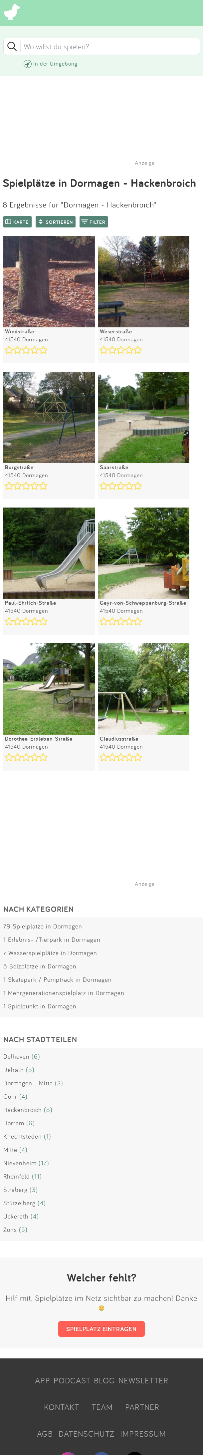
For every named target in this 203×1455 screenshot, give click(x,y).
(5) (30, 1070)
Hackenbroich (22, 1110)
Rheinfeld (16, 1176)
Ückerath (16, 1216)
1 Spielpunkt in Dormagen (40, 1006)
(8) (48, 1110)
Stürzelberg (19, 1203)
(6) (36, 1056)
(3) (34, 1190)
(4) (23, 1096)
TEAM (102, 1407)
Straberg (15, 1190)
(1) (47, 1136)
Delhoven (16, 1056)
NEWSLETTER (143, 1380)
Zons (10, 1230)
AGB (45, 1433)
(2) (59, 1083)
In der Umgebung (55, 63)
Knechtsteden (22, 1136)
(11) (37, 1176)
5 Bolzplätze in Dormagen (40, 966)
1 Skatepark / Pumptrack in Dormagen (57, 979)
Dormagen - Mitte (28, 1083)
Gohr (10, 1096)
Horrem (13, 1123)
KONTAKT (61, 1407)
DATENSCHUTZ (86, 1433)
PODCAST (72, 1380)
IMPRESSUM (143, 1433)
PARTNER (142, 1407)
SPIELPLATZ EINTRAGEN (101, 1328)
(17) (44, 1163)
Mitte (10, 1150)
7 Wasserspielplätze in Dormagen (50, 953)
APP (42, 1380)
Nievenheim (20, 1163)
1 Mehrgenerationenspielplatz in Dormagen (63, 993)
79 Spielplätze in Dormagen (42, 926)
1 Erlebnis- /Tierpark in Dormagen (52, 939)
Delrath (13, 1070)
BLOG (104, 1380)
